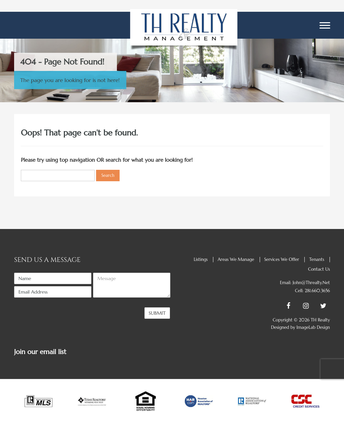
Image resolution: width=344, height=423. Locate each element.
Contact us (319, 269)
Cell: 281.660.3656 (312, 291)
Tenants (316, 259)
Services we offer (281, 259)
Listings (201, 259)
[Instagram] (304, 306)
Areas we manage (236, 259)
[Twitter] (321, 306)
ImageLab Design (313, 327)
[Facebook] (286, 306)
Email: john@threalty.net (305, 282)
